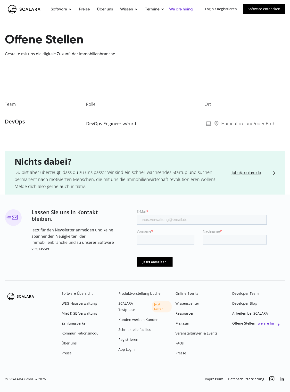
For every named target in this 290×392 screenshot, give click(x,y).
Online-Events (186, 293)
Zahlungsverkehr (75, 323)
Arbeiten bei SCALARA (250, 313)
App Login (126, 349)
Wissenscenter (187, 303)
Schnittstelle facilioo (134, 329)
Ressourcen (184, 313)
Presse (180, 353)
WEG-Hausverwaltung (79, 303)
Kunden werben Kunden (138, 319)
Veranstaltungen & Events (196, 333)
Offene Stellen (243, 323)
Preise (84, 9)
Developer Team (245, 293)
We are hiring (181, 9)
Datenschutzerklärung (246, 379)
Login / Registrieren (221, 9)
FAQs (179, 343)
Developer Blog (244, 303)
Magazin (182, 323)
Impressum (214, 379)
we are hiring (269, 323)
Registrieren (128, 339)
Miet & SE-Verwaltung (79, 313)
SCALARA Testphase (126, 306)
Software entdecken (264, 9)
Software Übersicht (77, 293)
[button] (61, 9)
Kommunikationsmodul (80, 333)
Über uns (105, 9)
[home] (24, 9)
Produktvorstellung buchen (140, 293)
